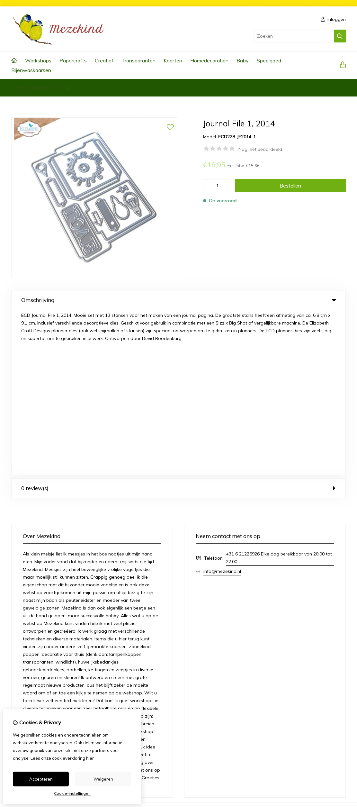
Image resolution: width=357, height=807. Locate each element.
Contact (299, 672)
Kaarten (173, 60)
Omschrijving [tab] (178, 300)
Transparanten (138, 60)
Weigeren (103, 779)
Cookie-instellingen (72, 793)
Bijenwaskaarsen (31, 70)
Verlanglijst (205, 694)
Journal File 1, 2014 (49, 88)
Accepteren (41, 779)
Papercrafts (73, 60)
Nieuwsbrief (206, 705)
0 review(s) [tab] (178, 323)
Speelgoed (269, 60)
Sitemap (300, 683)
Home (17, 88)
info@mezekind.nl (222, 406)
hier (90, 758)
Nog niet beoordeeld (260, 149)
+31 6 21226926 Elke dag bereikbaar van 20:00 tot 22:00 (279, 392)
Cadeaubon (126, 672)
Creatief (104, 60)
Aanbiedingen (128, 683)
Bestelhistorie (208, 683)
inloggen (333, 19)
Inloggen (203, 672)
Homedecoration (209, 60)
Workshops (38, 60)
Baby (243, 60)
